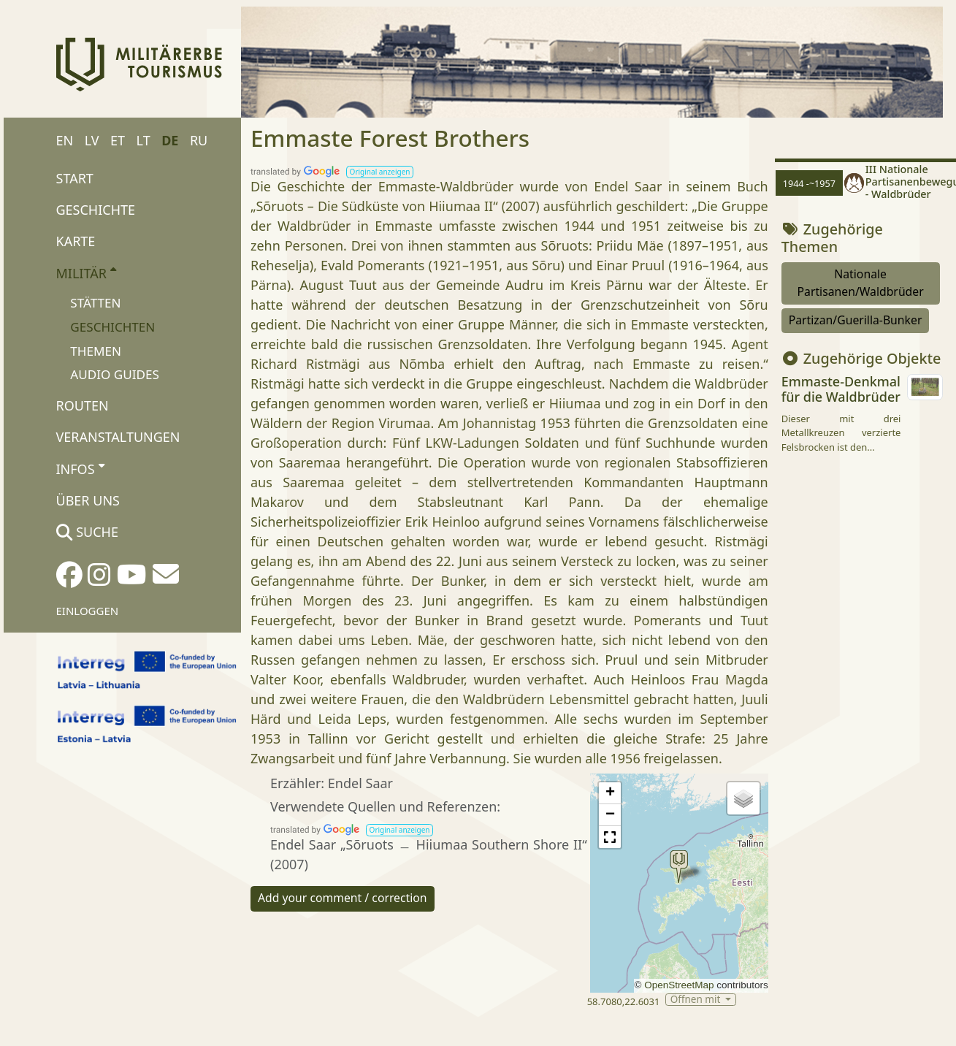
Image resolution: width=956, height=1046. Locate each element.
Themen (95, 351)
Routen (82, 405)
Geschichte (96, 209)
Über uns (88, 500)
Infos (80, 468)
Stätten (95, 302)
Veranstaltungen (118, 437)
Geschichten (112, 326)
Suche (87, 532)
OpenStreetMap (679, 985)
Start (74, 178)
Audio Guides (114, 374)
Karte (76, 241)
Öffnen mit (696, 999)
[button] (379, 172)
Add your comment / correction (342, 898)
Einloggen (87, 610)
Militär (86, 272)
